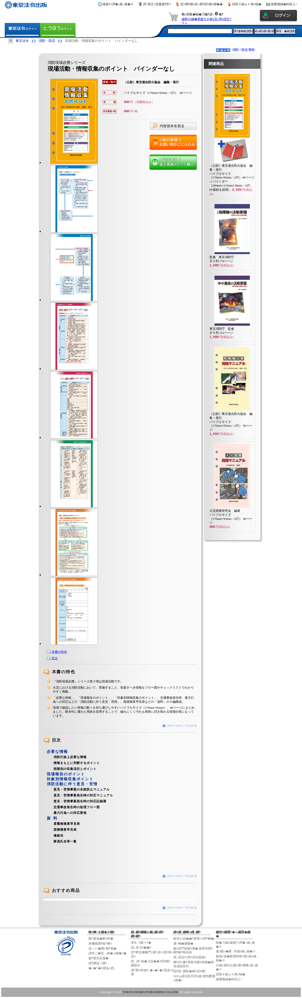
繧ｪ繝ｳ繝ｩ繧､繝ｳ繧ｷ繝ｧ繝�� (201, 4)
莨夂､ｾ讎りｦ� (141, 942)
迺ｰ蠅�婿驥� (183, 943)
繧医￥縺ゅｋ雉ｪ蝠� (246, 4)
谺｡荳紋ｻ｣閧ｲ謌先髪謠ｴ (189, 957)
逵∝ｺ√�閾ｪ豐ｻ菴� (102, 948)
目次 (55, 658)
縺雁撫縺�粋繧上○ (284, 4)
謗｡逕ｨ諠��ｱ (141, 947)
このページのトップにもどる (180, 725)
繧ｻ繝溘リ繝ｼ (97, 963)
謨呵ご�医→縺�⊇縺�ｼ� (107, 953)
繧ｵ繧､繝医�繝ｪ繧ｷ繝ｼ (189, 971)
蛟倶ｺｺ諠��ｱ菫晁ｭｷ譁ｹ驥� (193, 938)
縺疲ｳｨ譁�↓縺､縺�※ (118, 4)
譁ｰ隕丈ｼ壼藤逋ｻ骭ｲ (157, 4)
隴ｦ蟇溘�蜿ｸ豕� (100, 938)
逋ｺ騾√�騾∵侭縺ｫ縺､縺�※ (236, 951)
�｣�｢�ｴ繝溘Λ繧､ (102, 968)
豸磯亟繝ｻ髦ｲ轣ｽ (100, 943)
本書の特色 (59, 652)
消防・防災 (47, 41)
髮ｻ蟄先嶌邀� (98, 958)
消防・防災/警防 (243, 50)
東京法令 (22, 41)
